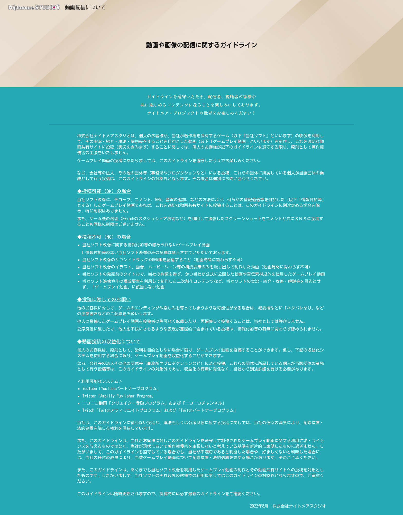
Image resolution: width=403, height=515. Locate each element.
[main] (201, 44)
